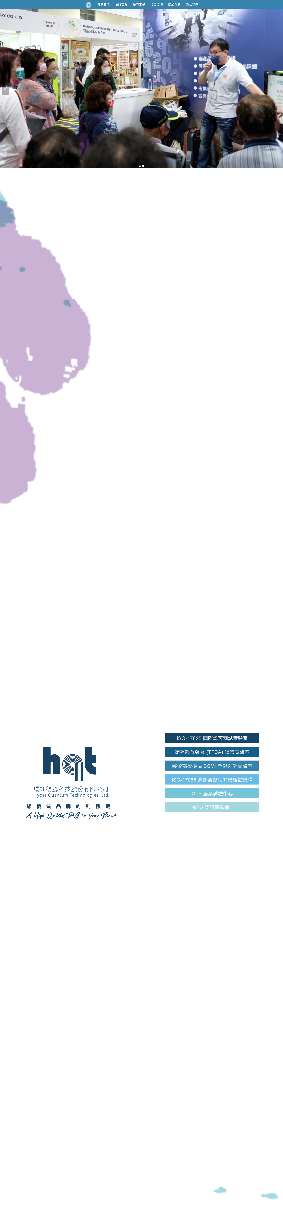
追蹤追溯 (157, 4)
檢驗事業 (121, 4)
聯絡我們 (192, 4)
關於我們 (174, 4)
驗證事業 (139, 4)
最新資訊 (103, 4)
